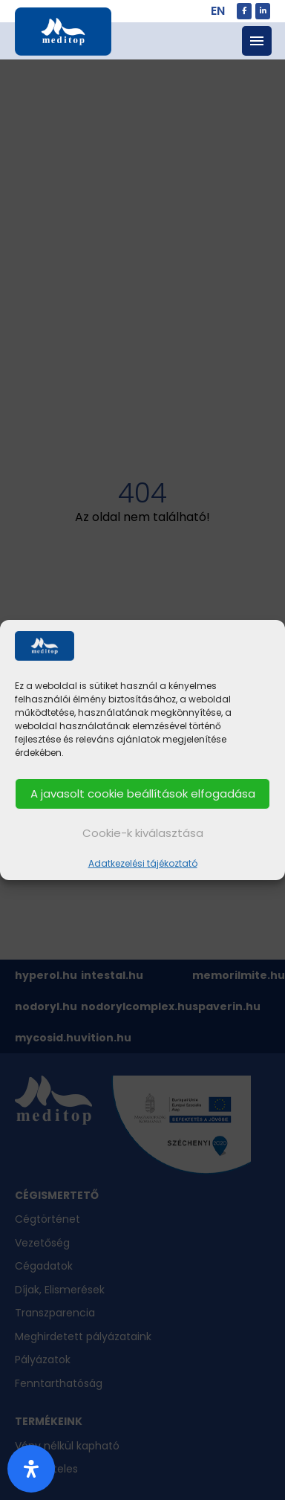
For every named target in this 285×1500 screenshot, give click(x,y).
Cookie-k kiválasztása (142, 833)
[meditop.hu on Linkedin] (262, 11)
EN (218, 10)
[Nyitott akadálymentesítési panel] (31, 1469)
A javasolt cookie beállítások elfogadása (142, 793)
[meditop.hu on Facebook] (244, 11)
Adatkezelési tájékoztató (142, 863)
